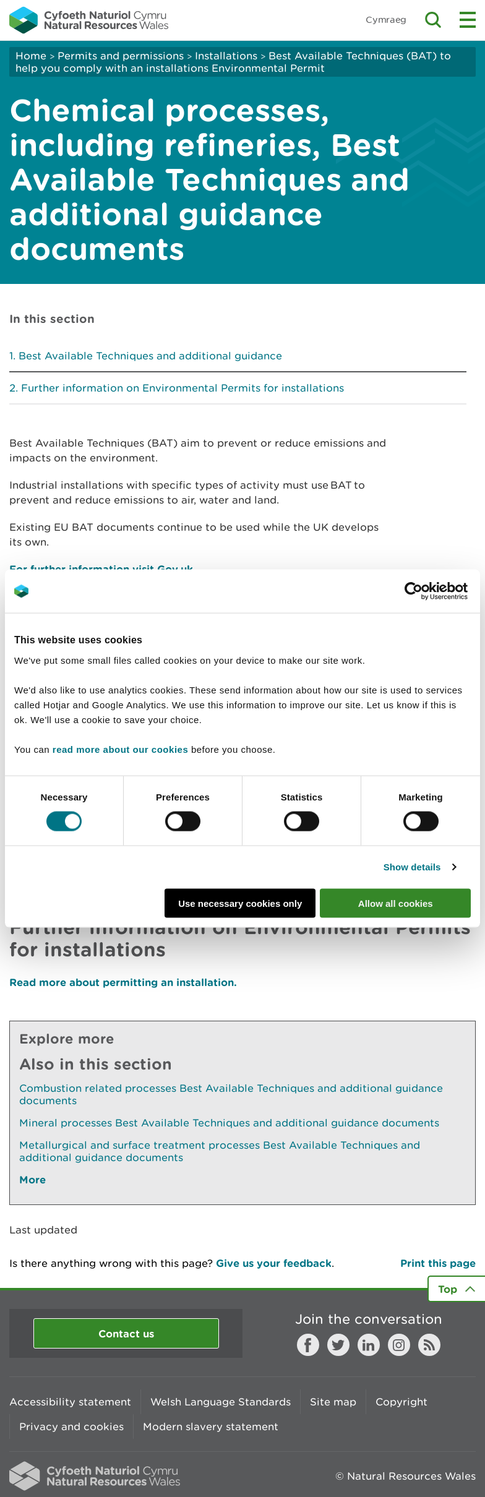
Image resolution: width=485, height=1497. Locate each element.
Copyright (401, 1402)
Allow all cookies (395, 903)
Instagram (399, 1345)
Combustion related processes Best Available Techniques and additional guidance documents (231, 1094)
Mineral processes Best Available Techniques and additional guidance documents (229, 1123)
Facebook (308, 1345)
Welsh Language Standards (220, 1402)
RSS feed (429, 1345)
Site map (333, 1402)
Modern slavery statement (210, 1426)
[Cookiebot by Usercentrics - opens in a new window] (435, 591)
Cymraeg (386, 19)
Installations (226, 55)
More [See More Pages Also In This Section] (32, 1179)
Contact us (126, 1333)
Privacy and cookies (71, 1426)
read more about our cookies (120, 749)
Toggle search (433, 20)
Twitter (338, 1345)
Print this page (438, 1263)
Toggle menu (467, 20)
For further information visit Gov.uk (101, 569)
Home (30, 55)
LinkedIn (369, 1345)
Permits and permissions (121, 55)
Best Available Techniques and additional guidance (150, 356)
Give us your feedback (274, 1263)
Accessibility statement (70, 1402)
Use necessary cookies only (240, 903)
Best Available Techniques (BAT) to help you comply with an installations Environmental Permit (233, 61)
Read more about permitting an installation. (123, 982)
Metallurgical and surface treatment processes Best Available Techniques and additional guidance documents (219, 1151)
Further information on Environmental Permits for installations (182, 388)
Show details (412, 867)
